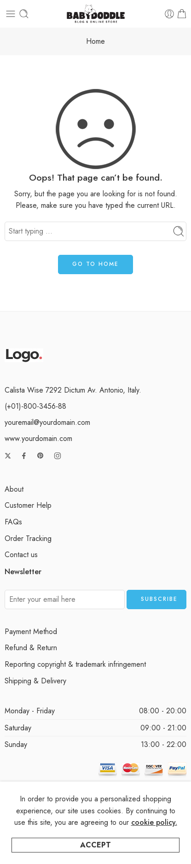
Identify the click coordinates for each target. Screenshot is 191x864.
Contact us (21, 554)
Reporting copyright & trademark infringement (75, 664)
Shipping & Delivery (35, 681)
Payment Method (31, 631)
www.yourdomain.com (38, 438)
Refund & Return (31, 647)
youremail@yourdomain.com (47, 422)
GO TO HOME (95, 264)
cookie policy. (154, 822)
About (14, 489)
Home (95, 41)
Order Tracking (28, 538)
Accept (95, 845)
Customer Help (28, 505)
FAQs (13, 522)
